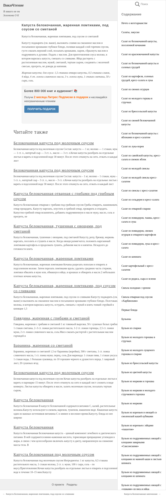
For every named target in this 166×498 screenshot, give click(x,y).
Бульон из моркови (131, 403)
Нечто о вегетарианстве (134, 23)
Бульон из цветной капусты (136, 372)
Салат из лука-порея (132, 146)
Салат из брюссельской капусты (139, 111)
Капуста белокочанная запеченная (140, 494)
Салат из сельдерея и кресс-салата (140, 199)
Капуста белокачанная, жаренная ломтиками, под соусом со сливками (40, 494)
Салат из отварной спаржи (135, 208)
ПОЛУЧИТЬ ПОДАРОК (42, 109)
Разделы (72, 484)
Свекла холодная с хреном (135, 287)
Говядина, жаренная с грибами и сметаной (52, 318)
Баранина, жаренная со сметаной (43, 345)
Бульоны (126, 319)
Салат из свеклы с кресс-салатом (139, 190)
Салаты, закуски (130, 32)
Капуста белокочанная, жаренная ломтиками (54, 258)
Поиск (141, 4)
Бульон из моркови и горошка (137, 381)
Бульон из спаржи (131, 328)
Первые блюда (129, 310)
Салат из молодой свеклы (135, 168)
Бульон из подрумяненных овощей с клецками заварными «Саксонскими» (141, 442)
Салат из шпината (131, 256)
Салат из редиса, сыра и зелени (138, 278)
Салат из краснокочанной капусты (140, 54)
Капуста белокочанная (34, 400)
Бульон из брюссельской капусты (139, 363)
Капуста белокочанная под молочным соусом (54, 454)
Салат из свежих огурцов (135, 89)
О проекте (58, 484)
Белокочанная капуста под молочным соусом (54, 143)
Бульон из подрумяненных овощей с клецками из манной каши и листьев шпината (141, 459)
